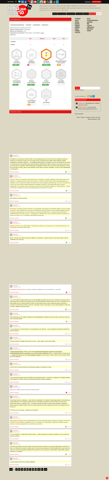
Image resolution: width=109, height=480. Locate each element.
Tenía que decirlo (79, 113)
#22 (11, 420)
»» (45, 469)
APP (99, 117)
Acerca (78, 117)
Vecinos (77, 32)
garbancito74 (15, 155)
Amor (88, 19)
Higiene (77, 25)
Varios (89, 31)
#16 (11, 389)
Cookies (93, 117)
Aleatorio (86, 13)
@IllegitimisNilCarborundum (18, 289)
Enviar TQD (92, 13)
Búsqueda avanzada (79, 90)
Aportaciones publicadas (17, 25)
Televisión (90, 29)
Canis (77, 20)
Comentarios (36, 25)
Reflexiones (90, 27)
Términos (82, 117)
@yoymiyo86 (15, 225)
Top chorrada (79, 13)
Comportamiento (92, 20)
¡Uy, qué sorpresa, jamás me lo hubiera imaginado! (22, 462)
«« (11, 469)
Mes (54, 38)
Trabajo (77, 31)
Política (77, 27)
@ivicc (13, 179)
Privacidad (87, 117)
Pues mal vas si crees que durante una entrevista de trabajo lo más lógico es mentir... (31, 367)
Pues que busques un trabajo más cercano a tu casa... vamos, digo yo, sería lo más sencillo (32, 341)
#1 (11, 179)
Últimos (55, 13)
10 (39, 469)
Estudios (90, 22)
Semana (42, 38)
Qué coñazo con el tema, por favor (18, 198)
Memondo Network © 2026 (94, 119)
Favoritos (28, 25)
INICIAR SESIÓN (96, 1)
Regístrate (87, 1)
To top (107, 478)
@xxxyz (14, 389)
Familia (77, 24)
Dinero (77, 22)
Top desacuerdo (71, 13)
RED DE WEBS (11, 1)
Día (30, 38)
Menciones (45, 25)
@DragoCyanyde (16, 420)
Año (63, 38)
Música (89, 25)
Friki (88, 24)
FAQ (96, 117)
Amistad (77, 19)
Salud (77, 29)
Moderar (99, 13)
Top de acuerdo (62, 13)
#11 (11, 208)
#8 (11, 225)
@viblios (14, 208)
